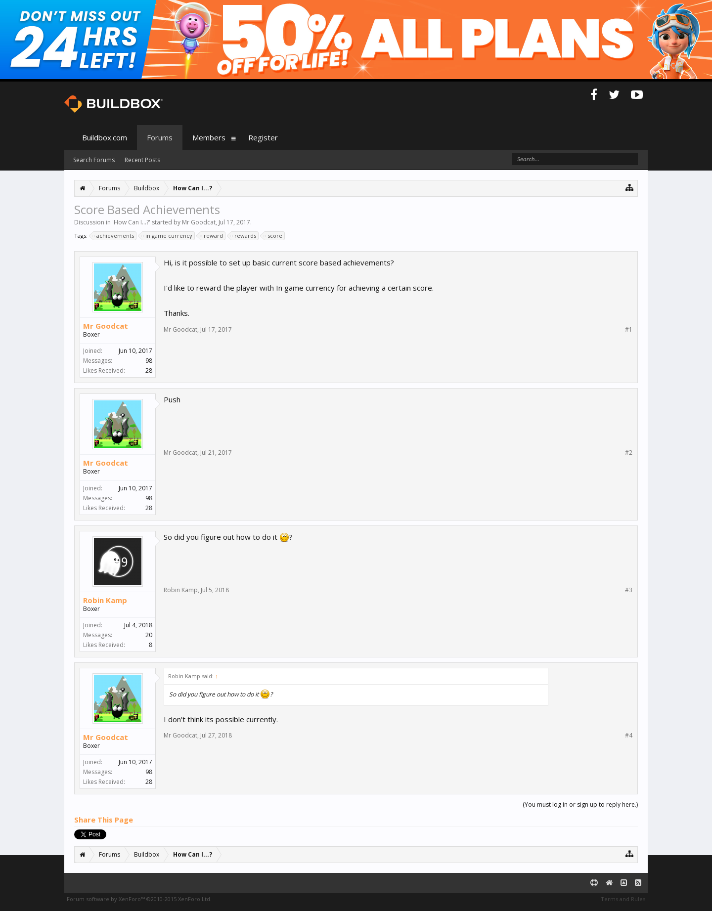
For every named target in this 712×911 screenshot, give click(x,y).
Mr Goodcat (199, 222)
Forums (160, 137)
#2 (628, 453)
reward (212, 235)
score (273, 235)
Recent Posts (142, 160)
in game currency (167, 235)
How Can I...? (131, 222)
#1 (628, 330)
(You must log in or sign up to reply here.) (580, 804)
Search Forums (94, 160)
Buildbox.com (104, 137)
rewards (243, 235)
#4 (628, 735)
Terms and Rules (623, 899)
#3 (628, 590)
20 (148, 635)
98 (148, 360)
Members (208, 137)
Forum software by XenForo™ (139, 899)
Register (263, 137)
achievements (113, 235)
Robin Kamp (105, 600)
